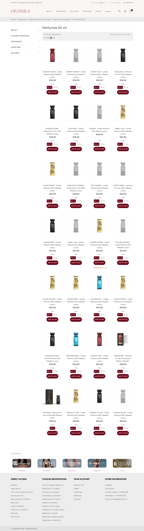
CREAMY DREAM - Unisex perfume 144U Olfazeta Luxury (76, 74)
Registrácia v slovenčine (51, 520)
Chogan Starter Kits (20, 36)
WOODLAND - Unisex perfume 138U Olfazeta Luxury (52, 245)
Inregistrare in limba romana (53, 510)
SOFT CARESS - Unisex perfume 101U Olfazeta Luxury (99, 188)
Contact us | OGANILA (19, 510)
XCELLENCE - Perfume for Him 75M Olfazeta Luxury (123, 74)
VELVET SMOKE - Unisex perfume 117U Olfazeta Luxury (123, 301)
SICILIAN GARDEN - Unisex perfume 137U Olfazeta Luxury (123, 245)
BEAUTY (49, 11)
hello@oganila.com (116, 499)
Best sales (15, 503)
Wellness (15, 53)
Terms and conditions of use (22, 492)
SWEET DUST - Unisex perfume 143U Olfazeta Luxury (99, 74)
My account (15, 517)
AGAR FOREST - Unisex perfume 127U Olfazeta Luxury (52, 188)
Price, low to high (123, 34)
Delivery (14, 485)
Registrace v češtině (50, 513)
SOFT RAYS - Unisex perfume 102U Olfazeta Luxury (76, 131)
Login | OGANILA (17, 506)
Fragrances (16, 42)
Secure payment (17, 496)
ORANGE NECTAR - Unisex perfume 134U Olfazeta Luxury (52, 358)
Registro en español (50, 503)
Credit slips (78, 492)
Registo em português (51, 506)
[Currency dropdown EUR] (118, 2)
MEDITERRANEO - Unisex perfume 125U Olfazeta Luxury (76, 358)
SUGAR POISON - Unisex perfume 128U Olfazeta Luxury (52, 301)
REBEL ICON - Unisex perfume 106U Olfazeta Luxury (123, 131)
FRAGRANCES (61, 11)
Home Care (16, 47)
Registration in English (51, 489)
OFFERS (98, 11)
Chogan (108, 11)
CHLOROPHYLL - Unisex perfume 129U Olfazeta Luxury (99, 301)
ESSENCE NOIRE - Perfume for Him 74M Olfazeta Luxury (52, 131)
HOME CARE (86, 11)
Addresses (77, 496)
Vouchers (77, 499)
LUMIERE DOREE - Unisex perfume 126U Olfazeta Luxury (99, 245)
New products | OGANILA (20, 499)
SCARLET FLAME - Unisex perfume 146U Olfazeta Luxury (52, 74)
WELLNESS (74, 11)
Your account (82, 479)
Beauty (14, 30)
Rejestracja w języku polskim (53, 517)
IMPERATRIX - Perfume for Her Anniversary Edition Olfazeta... (123, 358)
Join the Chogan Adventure (52, 485)
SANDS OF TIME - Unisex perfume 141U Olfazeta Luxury (75, 415)
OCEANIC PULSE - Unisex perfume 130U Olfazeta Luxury (99, 415)
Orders (76, 489)
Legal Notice (16, 489)
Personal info (79, 485)
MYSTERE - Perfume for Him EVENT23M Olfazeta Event (52, 415)
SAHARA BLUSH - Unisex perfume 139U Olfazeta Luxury (123, 415)
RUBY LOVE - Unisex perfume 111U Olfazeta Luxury (75, 245)
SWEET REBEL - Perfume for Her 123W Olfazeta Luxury (123, 188)
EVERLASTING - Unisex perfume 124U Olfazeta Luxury (76, 301)
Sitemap (14, 513)
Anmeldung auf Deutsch (51, 496)
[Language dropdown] (125, 11)
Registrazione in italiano (51, 499)
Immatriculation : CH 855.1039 (116, 492)
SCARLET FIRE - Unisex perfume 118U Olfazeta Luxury (99, 358)
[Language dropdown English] (102, 2)
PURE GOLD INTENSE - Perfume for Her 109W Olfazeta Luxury (76, 188)
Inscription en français (50, 492)
